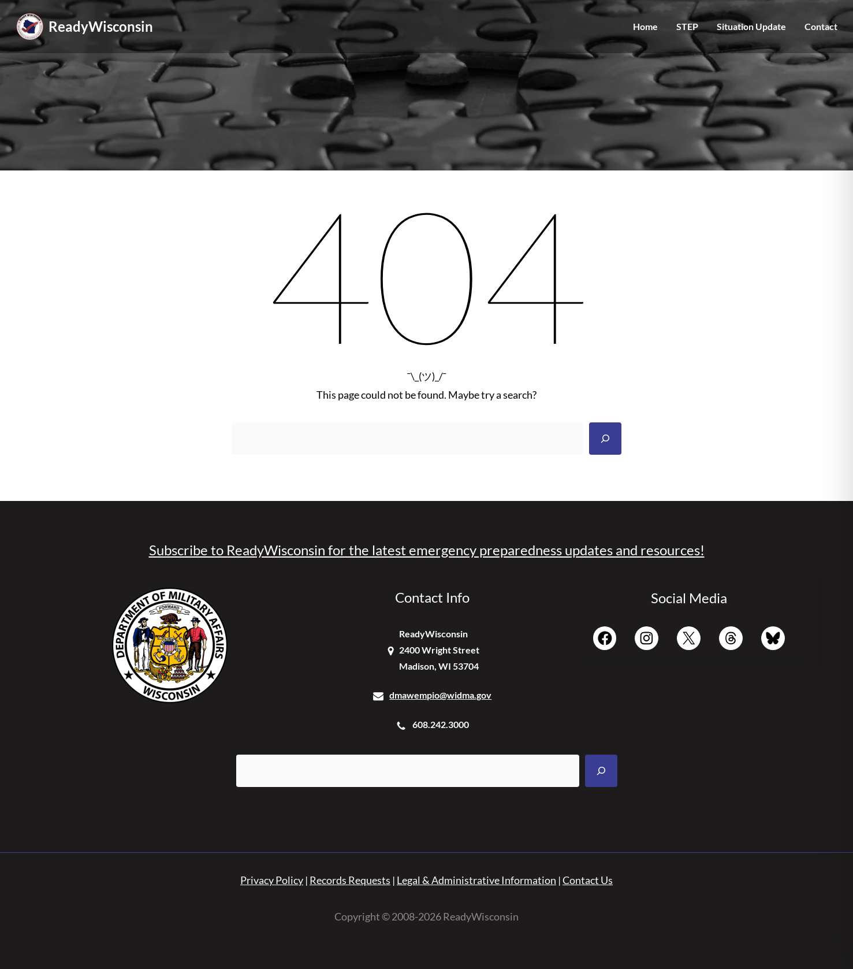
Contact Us (588, 880)
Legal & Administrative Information (476, 880)
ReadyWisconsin (101, 26)
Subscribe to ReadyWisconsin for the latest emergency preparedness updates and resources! (427, 549)
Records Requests (350, 880)
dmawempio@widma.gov (440, 694)
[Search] (605, 438)
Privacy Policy (271, 880)
